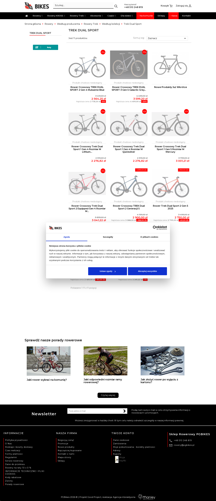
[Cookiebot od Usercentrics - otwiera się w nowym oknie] (155, 228)
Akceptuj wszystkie (147, 271)
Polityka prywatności (16, 440)
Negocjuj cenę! (66, 440)
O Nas (8, 443)
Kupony (117, 454)
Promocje (63, 443)
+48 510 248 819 (183, 440)
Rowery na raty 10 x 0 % (18, 467)
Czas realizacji (12, 450)
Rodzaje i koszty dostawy (19, 447)
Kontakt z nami (66, 454)
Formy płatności (14, 454)
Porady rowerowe (14, 484)
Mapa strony (64, 457)
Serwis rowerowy (14, 461)
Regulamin (11, 457)
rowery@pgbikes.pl (184, 445)
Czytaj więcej (108, 395)
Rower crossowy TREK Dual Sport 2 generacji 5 (129, 207)
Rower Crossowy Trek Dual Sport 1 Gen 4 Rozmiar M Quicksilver (129, 149)
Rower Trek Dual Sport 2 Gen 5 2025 (170, 207)
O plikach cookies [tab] (149, 237)
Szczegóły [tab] (108, 237)
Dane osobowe (121, 440)
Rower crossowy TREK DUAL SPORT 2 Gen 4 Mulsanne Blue (87, 88)
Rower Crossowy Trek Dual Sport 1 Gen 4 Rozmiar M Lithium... (87, 149)
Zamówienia (119, 443)
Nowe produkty (66, 447)
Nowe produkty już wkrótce (170, 87)
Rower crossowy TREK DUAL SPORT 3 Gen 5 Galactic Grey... (129, 88)
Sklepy (61, 461)
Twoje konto (122, 433)
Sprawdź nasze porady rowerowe (53, 340)
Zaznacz (167, 38)
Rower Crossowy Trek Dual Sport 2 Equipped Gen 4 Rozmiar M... (87, 209)
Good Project (94, 497)
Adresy (117, 450)
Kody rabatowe (13, 477)
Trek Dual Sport (40, 33)
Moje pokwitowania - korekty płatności (134, 447)
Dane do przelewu (15, 464)
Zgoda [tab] (67, 237)
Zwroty (9, 481)
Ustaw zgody (108, 271)
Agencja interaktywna (134, 497)
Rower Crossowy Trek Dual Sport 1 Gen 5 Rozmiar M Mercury (170, 149)
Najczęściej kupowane (70, 450)
